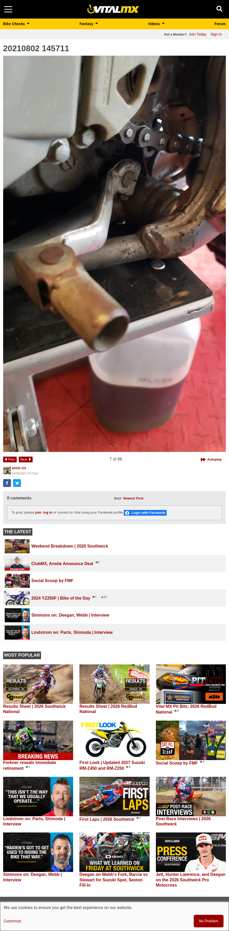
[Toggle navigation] (8, 9)
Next (23, 459)
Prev (11, 459)
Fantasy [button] (86, 24)
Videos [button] (154, 24)
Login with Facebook (148, 513)
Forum (220, 24)
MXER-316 (19, 468)
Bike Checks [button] (14, 24)
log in (47, 513)
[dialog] (114, 916)
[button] (114, 254)
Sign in (216, 34)
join (38, 513)
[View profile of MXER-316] (7, 470)
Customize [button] (12, 921)
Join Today (198, 34)
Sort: (118, 498)
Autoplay (214, 459)
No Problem (208, 921)
